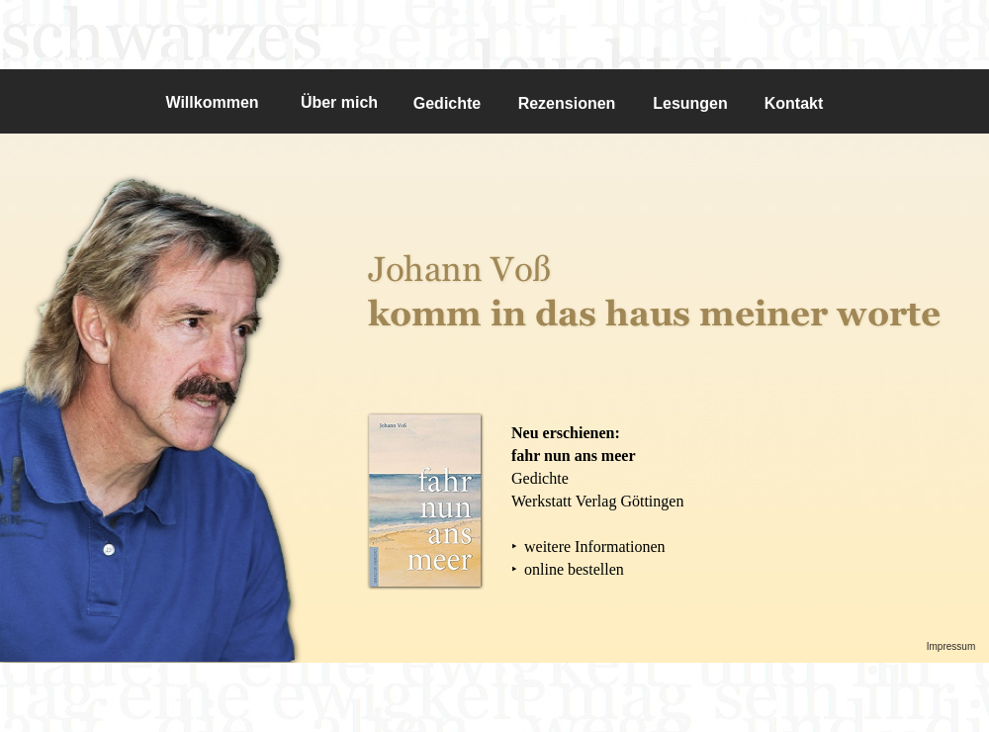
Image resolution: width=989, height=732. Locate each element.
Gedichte (447, 103)
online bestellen (574, 569)
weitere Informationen (595, 546)
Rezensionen (567, 103)
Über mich (339, 102)
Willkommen (211, 102)
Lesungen (690, 103)
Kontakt (794, 103)
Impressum (951, 646)
